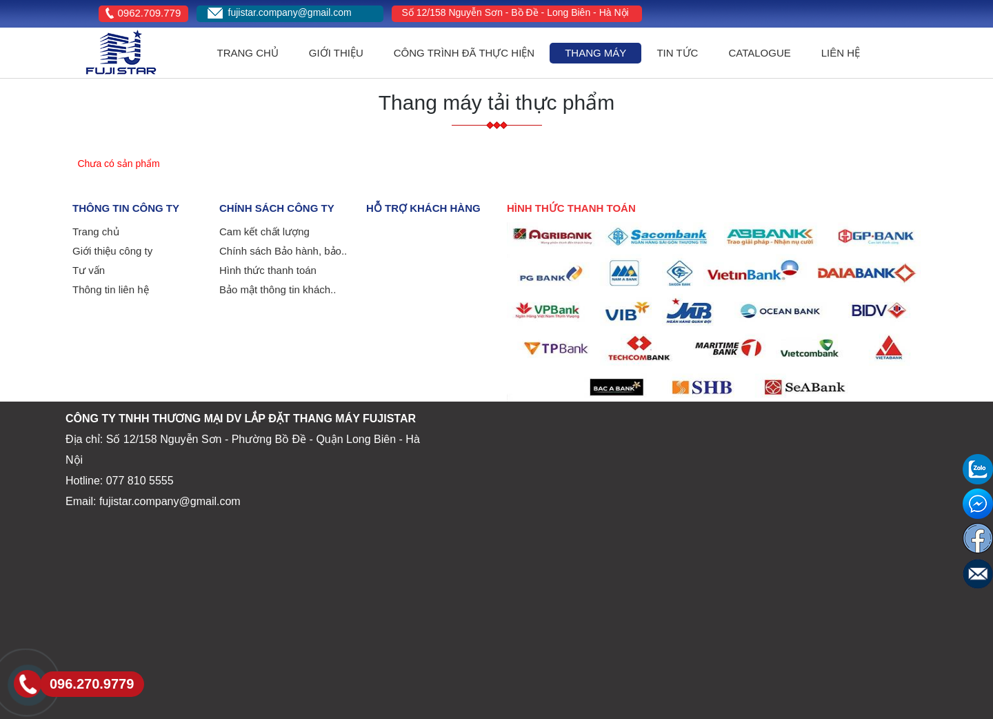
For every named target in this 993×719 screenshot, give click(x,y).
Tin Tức (677, 53)
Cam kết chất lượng (264, 231)
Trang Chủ (248, 53)
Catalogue (759, 53)
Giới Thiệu (336, 53)
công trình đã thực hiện (464, 53)
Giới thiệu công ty (112, 251)
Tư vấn (88, 270)
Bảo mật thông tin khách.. (277, 289)
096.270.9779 (92, 683)
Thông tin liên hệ (110, 289)
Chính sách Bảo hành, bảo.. (283, 251)
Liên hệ (840, 53)
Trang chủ (95, 231)
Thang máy (595, 53)
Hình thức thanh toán (268, 270)
